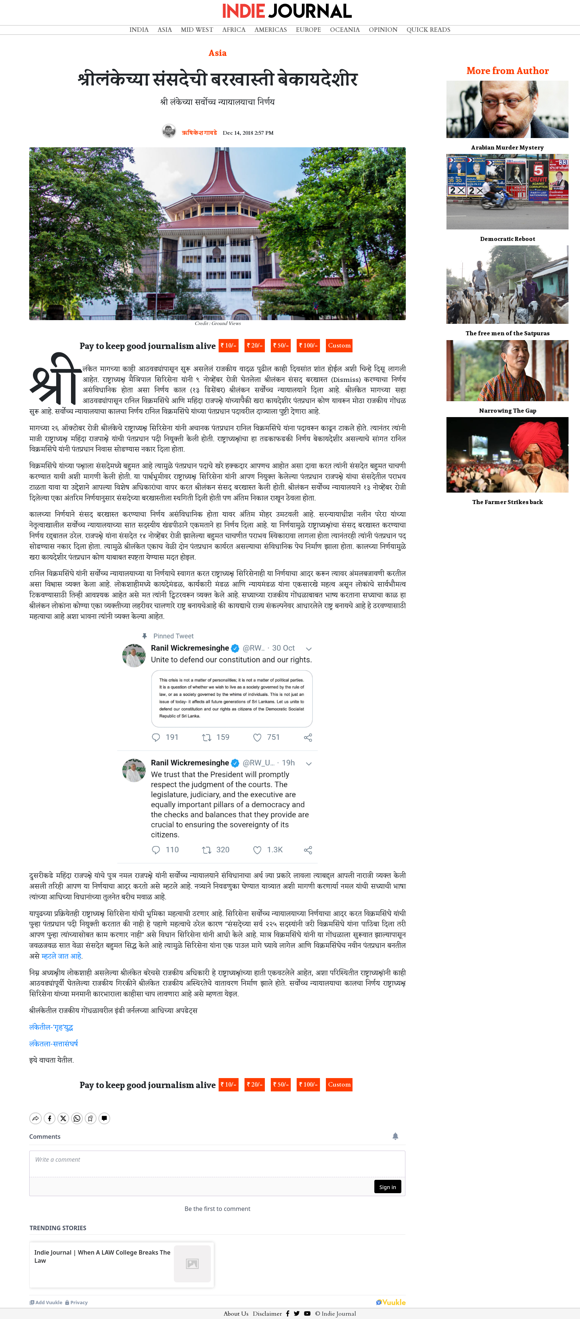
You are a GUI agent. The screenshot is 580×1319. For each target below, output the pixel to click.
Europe (308, 30)
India (139, 30)
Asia (165, 30)
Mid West (197, 30)
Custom (339, 346)
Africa (234, 30)
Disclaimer (267, 1307)
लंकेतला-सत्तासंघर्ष (53, 1044)
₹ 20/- (255, 346)
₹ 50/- (281, 346)
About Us (236, 1307)
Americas (270, 30)
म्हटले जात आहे (61, 956)
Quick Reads (429, 30)
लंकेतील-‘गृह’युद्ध (51, 1027)
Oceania (345, 30)
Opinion (383, 30)
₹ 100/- (308, 346)
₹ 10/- (228, 346)
